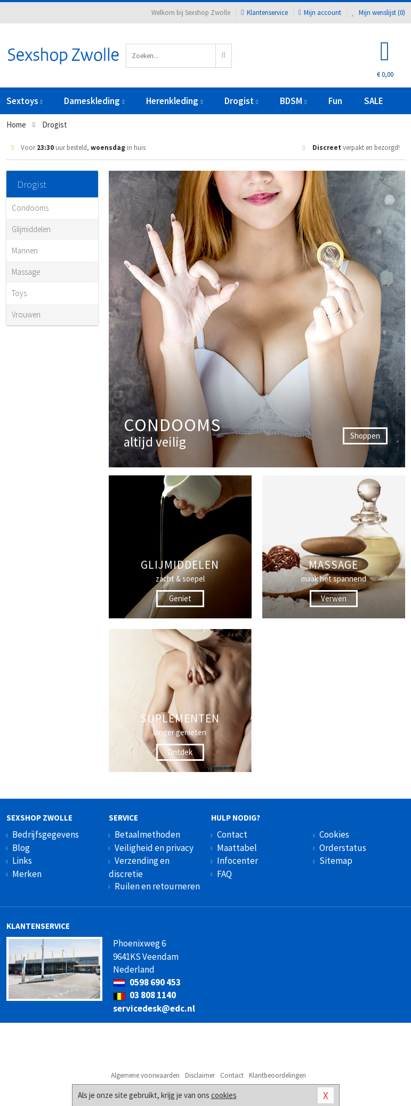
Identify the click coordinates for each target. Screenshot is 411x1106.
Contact (232, 834)
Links (22, 860)
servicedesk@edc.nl (154, 1008)
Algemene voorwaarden (145, 1075)
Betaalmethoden (147, 834)
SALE (373, 101)
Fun (335, 101)
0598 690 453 (147, 982)
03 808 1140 (144, 995)
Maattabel (237, 848)
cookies (224, 1095)
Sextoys (24, 101)
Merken (27, 874)
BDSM (293, 101)
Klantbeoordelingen (277, 1075)
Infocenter (237, 860)
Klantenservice (264, 12)
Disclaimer (200, 1075)
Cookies (334, 834)
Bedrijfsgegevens (45, 834)
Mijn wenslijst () (378, 12)
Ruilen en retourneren (157, 886)
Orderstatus (342, 848)
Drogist (241, 101)
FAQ (224, 874)
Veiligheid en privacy (154, 848)
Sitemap (335, 860)
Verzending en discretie (139, 867)
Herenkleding (174, 101)
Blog (21, 848)
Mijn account (320, 12)
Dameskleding (94, 101)
